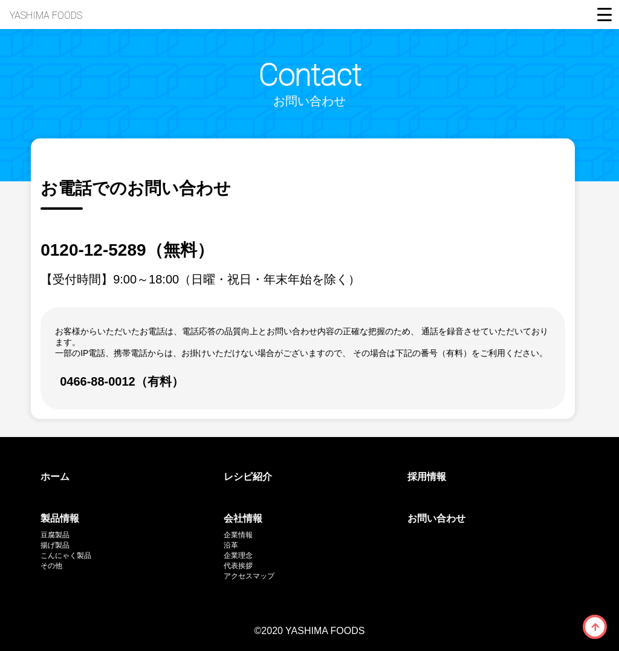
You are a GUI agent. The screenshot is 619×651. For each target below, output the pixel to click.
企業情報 (238, 535)
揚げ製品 (55, 545)
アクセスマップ (249, 576)
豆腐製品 (55, 535)
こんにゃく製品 (66, 555)
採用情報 (426, 476)
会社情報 (243, 518)
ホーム (55, 476)
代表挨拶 (238, 566)
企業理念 (238, 555)
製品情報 (60, 518)
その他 (51, 566)
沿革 (231, 545)
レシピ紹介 (248, 476)
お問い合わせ (436, 518)
